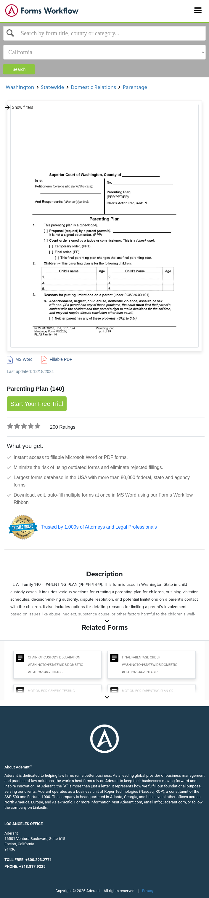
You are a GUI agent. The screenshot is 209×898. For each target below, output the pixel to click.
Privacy (148, 891)
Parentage (134, 87)
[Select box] (104, 33)
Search (18, 69)
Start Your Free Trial (36, 404)
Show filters (18, 107)
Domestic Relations (94, 87)
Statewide (52, 87)
